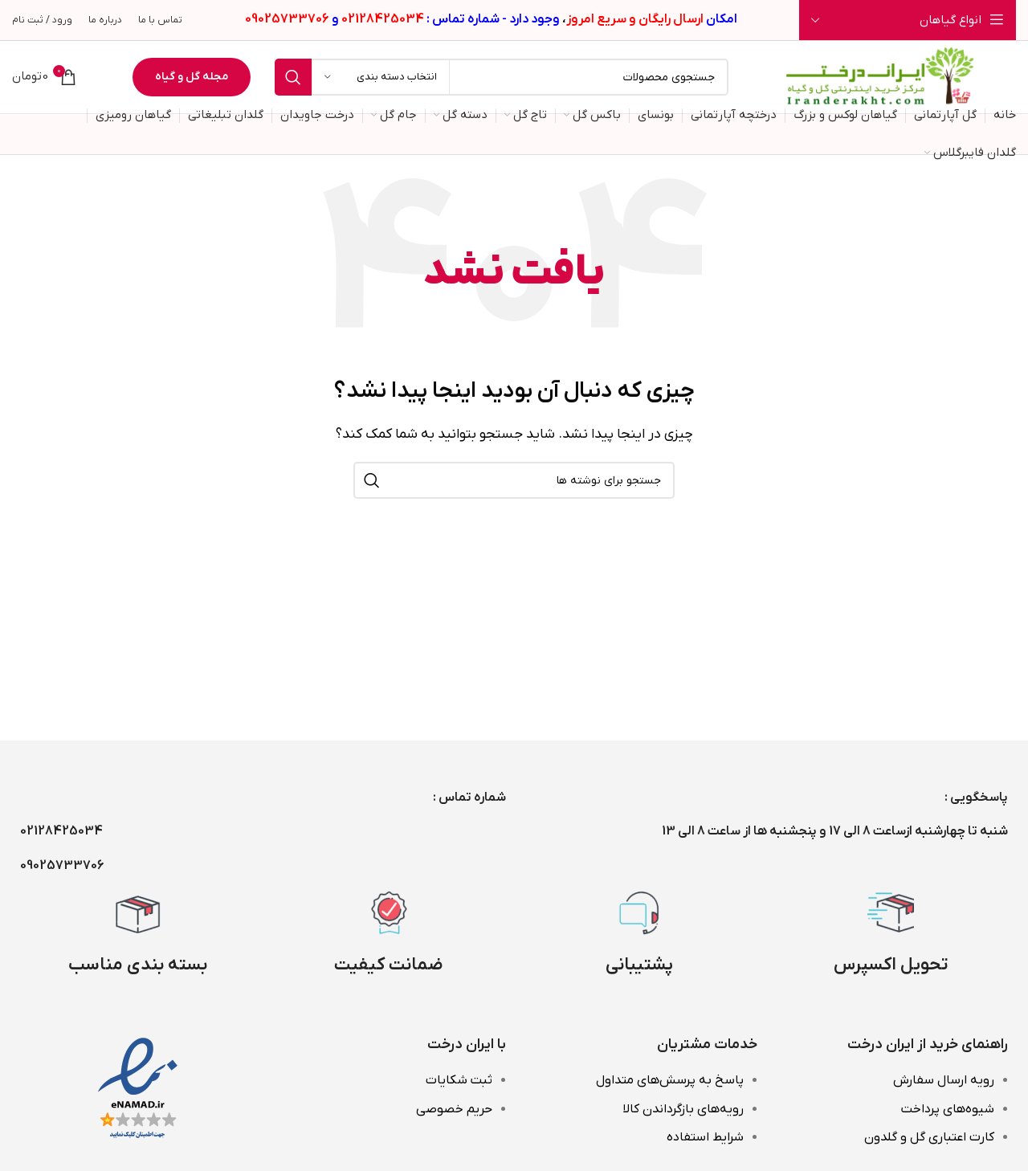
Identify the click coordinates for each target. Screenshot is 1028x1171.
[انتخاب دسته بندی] (381, 77)
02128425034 (61, 831)
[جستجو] (501, 77)
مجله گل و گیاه (191, 76)
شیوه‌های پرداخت (947, 1109)
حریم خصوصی (454, 1109)
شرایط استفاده (705, 1137)
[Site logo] (880, 76)
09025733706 (62, 866)
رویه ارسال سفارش (943, 1080)
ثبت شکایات (459, 1080)
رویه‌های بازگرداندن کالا (683, 1109)
